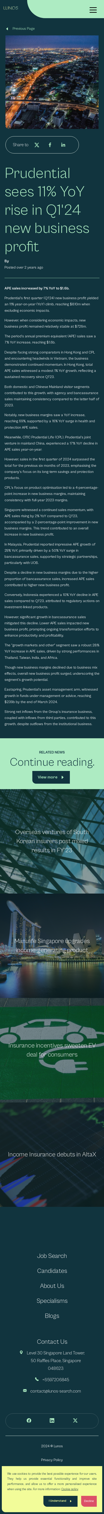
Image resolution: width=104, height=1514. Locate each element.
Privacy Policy (52, 1460)
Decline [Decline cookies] (89, 1501)
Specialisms (52, 1301)
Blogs (52, 1316)
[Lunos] (11, 8)
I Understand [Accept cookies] (57, 1501)
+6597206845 (55, 1380)
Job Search (52, 1256)
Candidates (52, 1271)
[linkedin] (63, 145)
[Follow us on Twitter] (75, 1421)
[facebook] (50, 145)
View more (47, 777)
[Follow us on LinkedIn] (52, 1421)
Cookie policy (69, 1489)
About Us (52, 1286)
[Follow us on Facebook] (29, 1421)
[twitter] (37, 145)
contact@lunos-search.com (55, 1391)
